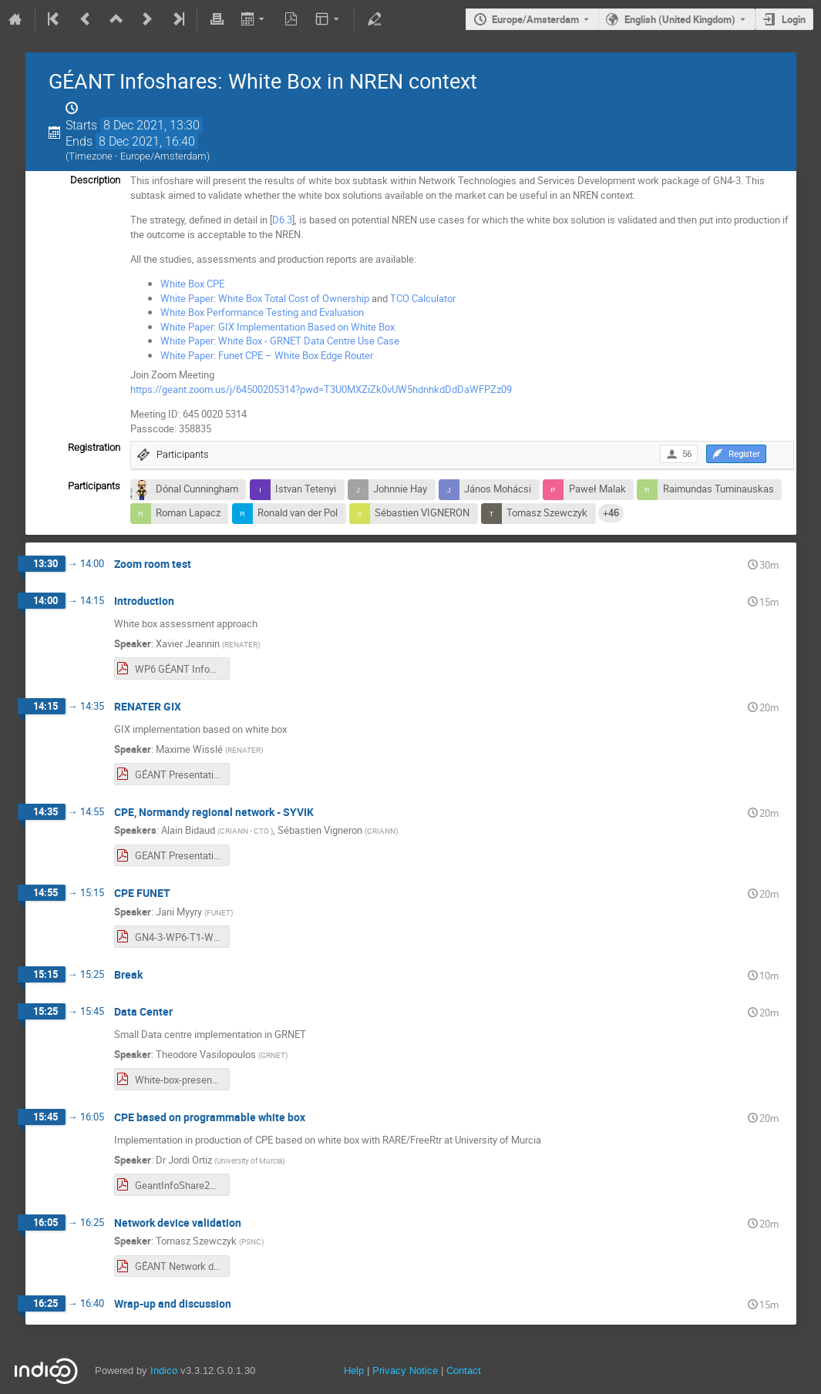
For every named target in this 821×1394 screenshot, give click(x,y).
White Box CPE (192, 284)
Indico (163, 1370)
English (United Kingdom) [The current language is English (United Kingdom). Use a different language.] (679, 19)
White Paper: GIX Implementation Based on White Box (277, 327)
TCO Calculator (423, 298)
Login (794, 19)
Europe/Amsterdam (535, 19)
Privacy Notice (405, 1370)
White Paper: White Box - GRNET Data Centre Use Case (279, 341)
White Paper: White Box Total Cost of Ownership (264, 298)
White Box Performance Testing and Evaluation (262, 312)
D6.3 (282, 220)
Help (354, 1370)
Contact (463, 1370)
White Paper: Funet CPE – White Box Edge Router (266, 355)
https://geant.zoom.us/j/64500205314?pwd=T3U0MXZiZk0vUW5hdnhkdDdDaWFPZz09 (321, 389)
